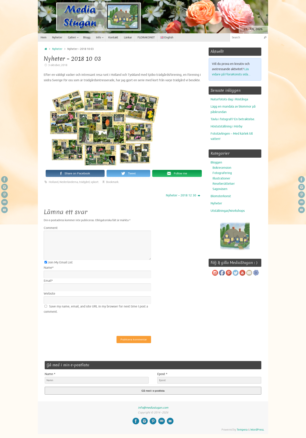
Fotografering (222, 173)
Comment (51, 228)
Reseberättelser (224, 184)
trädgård (84, 182)
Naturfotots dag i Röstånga (229, 99)
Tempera (242, 429)
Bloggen (216, 162)
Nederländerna (69, 182)
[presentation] (73, 324)
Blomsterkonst (221, 196)
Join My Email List (58, 262)
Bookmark (112, 182)
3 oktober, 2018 (57, 65)
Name (49, 268)
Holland (53, 182)
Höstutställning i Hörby (226, 126)
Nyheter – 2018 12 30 (183, 195)
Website (49, 294)
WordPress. (257, 429)
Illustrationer (221, 178)
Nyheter (57, 49)
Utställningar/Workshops (228, 211)
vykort (95, 182)
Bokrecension (222, 168)
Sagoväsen (220, 189)
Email (48, 281)
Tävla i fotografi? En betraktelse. (233, 119)
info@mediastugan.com (153, 407)
